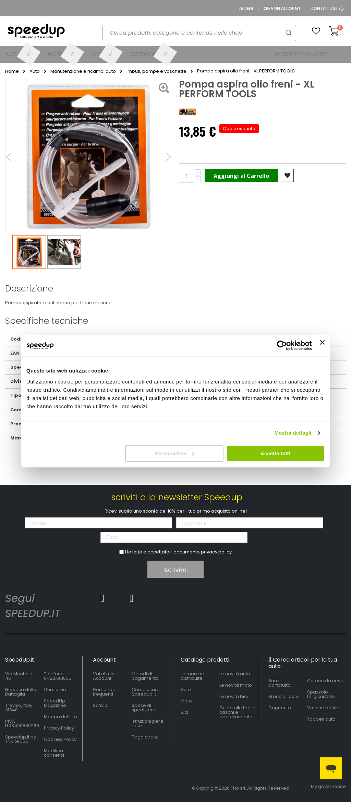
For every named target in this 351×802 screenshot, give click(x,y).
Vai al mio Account (104, 676)
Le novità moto (235, 685)
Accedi (246, 9)
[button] (316, 31)
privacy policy (216, 552)
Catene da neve (325, 680)
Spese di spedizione (144, 707)
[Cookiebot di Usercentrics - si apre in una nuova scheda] (282, 345)
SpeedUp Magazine (55, 703)
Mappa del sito (60, 716)
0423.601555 (57, 678)
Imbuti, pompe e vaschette (156, 71)
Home (12, 71)
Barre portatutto (279, 682)
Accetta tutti (275, 453)
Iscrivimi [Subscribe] (175, 569)
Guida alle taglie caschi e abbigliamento (237, 712)
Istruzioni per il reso (147, 723)
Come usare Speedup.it (146, 691)
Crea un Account (282, 9)
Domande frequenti (104, 691)
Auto (34, 71)
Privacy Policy (59, 728)
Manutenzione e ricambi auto (83, 71)
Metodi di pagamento (145, 676)
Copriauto (279, 707)
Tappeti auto (321, 719)
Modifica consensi (54, 752)
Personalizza (174, 453)
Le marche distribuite (192, 676)
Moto (186, 701)
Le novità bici (233, 696)
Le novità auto (234, 674)
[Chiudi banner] (322, 345)
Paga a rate (145, 737)
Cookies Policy (60, 739)
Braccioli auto (283, 696)
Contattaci (327, 9)
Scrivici (100, 705)
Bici (184, 712)
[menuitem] (21, 54)
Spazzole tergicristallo (321, 694)
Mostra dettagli (292, 433)
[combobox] (199, 33)
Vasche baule (322, 707)
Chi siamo (55, 689)
